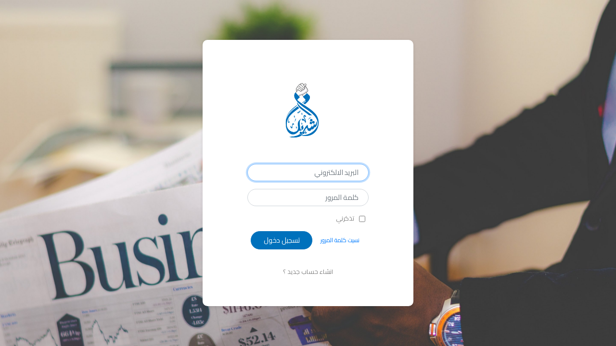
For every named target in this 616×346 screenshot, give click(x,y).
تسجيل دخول (282, 240)
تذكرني (345, 218)
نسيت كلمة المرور (340, 240)
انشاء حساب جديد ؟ (308, 271)
